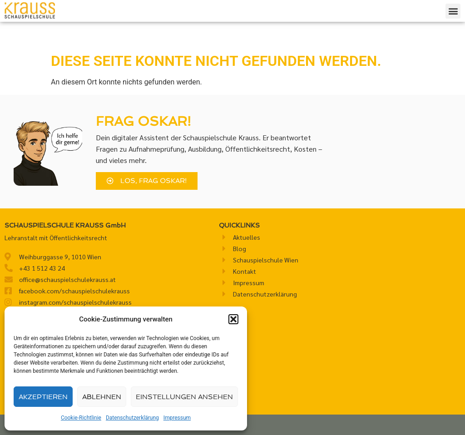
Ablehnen (101, 397)
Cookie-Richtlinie (81, 418)
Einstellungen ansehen (184, 397)
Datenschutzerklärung (132, 418)
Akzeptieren (43, 397)
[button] (233, 319)
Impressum (177, 418)
